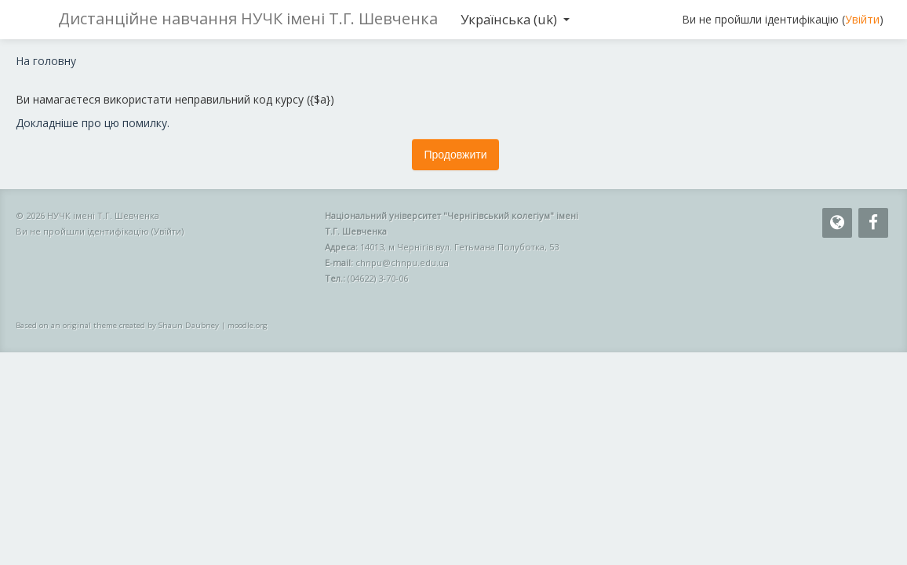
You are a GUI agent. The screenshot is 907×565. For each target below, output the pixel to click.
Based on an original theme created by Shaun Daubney (117, 325)
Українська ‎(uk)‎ (515, 19)
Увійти (862, 19)
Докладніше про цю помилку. (92, 122)
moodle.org (248, 325)
